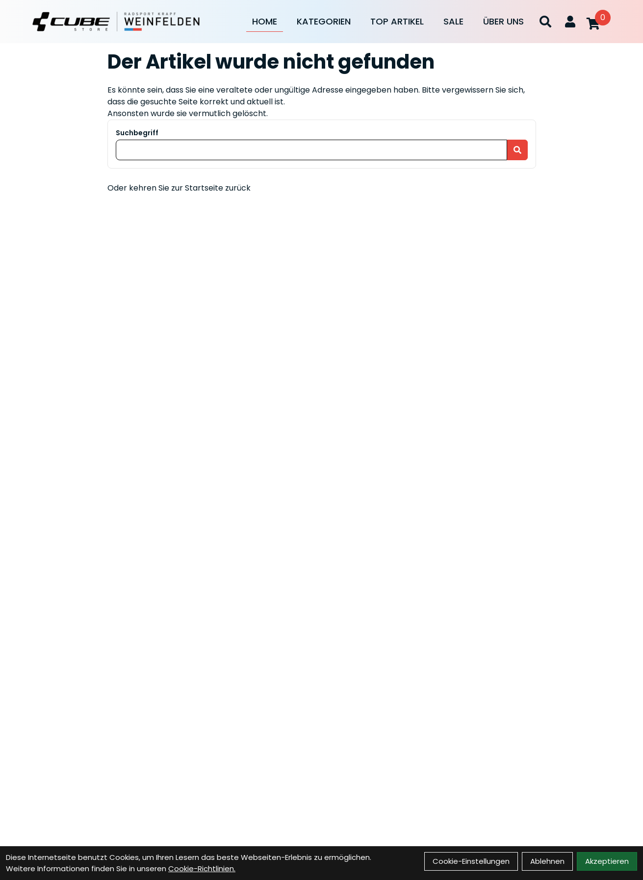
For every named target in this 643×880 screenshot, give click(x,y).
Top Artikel (397, 21)
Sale (453, 21)
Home (264, 21)
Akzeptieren (607, 861)
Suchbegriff (137, 133)
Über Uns (503, 21)
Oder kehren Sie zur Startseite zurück (179, 188)
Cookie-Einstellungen (471, 861)
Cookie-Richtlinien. (201, 868)
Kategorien (324, 21)
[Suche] (545, 21)
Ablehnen (547, 861)
